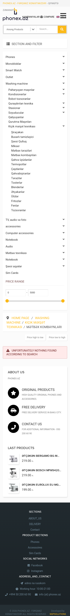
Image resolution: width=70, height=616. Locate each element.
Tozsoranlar (18, 210)
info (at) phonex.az (50, 594)
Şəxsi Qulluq (19, 141)
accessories (35, 226)
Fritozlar (16, 201)
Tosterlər (16, 182)
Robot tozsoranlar (19, 99)
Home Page (21, 318)
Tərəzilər (16, 178)
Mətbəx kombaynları (23, 155)
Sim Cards (12, 273)
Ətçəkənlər (17, 192)
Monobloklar (35, 64)
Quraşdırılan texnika (36, 104)
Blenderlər (17, 187)
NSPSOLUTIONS (58, 614)
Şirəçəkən (17, 132)
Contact (35, 529)
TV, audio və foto (35, 220)
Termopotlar (19, 164)
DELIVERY (35, 524)
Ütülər (15, 196)
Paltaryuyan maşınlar (36, 90)
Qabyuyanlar (16, 117)
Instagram (37, 570)
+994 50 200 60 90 (20, 594)
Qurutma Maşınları (19, 121)
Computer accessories (35, 233)
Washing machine (35, 84)
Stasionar (36, 108)
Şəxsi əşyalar (35, 266)
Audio (35, 247)
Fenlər (15, 205)
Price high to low (35, 337)
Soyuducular (36, 113)
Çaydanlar (17, 169)
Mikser (15, 146)
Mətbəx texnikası (35, 253)
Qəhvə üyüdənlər (21, 160)
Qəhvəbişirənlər (20, 173)
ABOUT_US (35, 518)
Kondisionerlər (36, 94)
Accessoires (35, 547)
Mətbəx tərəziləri (21, 150)
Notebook (35, 240)
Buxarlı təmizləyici (22, 137)
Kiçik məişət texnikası (36, 126)
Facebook (37, 565)
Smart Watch (35, 70)
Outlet (35, 77)
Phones (35, 57)
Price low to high (57, 337)
